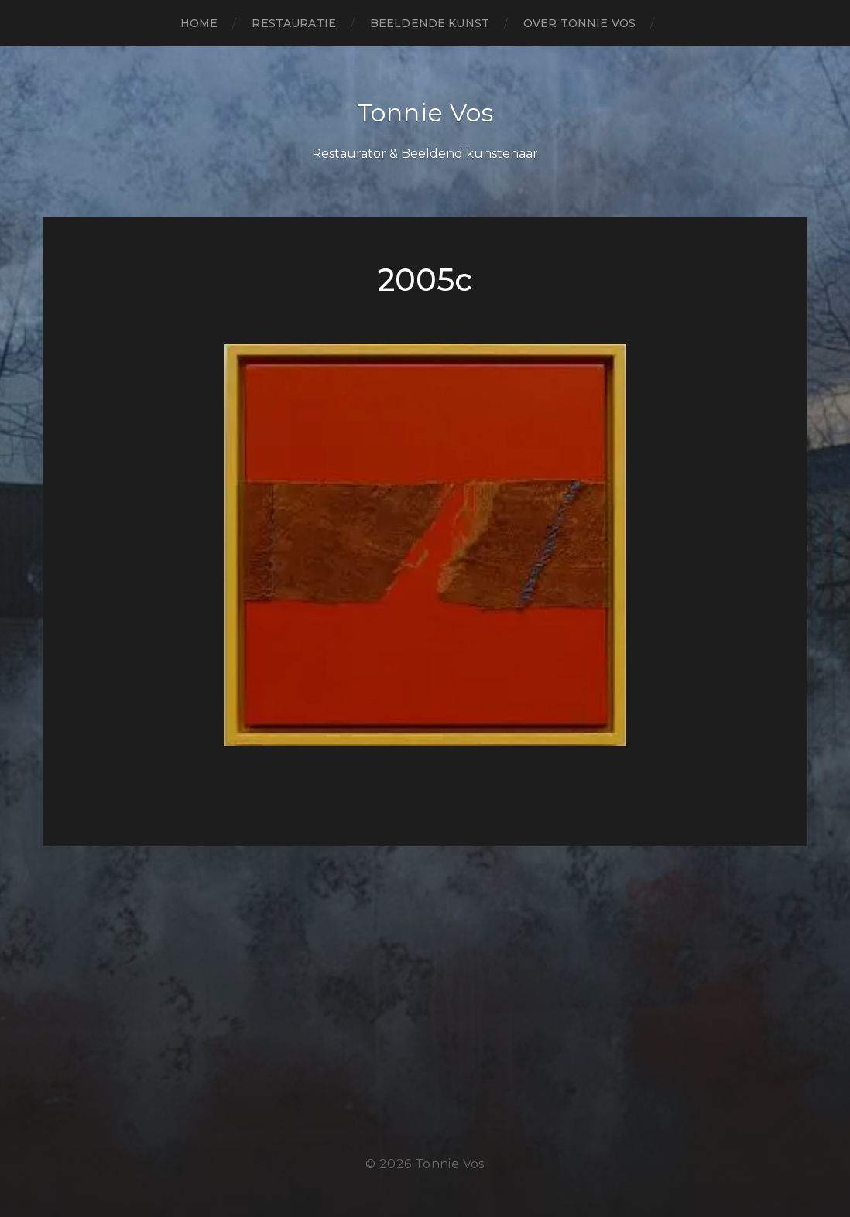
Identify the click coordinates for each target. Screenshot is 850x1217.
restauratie (294, 23)
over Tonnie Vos (579, 23)
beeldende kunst (429, 23)
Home (199, 23)
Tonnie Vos (425, 112)
